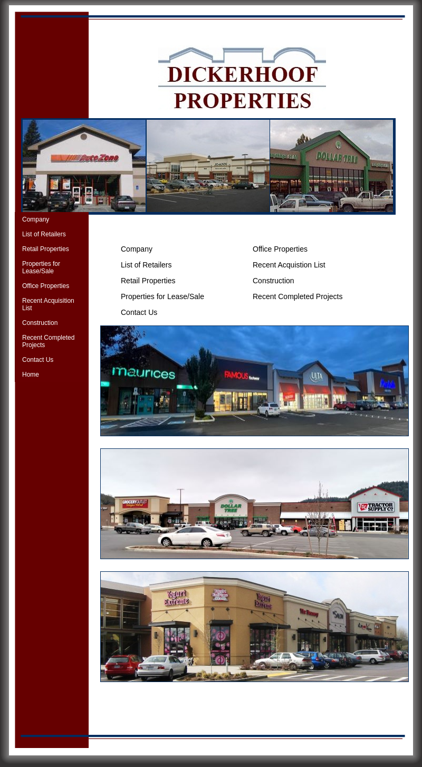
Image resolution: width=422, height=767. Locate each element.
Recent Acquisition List (48, 304)
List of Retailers (44, 234)
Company (35, 219)
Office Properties (45, 286)
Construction (39, 323)
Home (30, 374)
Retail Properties (45, 249)
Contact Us (37, 359)
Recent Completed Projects (48, 341)
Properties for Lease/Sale (41, 267)
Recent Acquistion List (289, 265)
